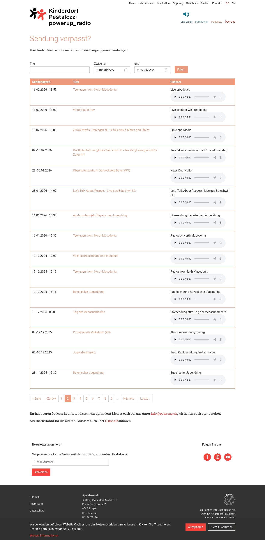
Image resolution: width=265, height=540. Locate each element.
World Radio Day (84, 110)
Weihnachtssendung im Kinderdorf (95, 256)
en (233, 3)
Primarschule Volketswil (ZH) (92, 332)
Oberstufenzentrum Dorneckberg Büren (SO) (101, 170)
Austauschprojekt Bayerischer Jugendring (100, 215)
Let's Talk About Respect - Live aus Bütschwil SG (104, 190)
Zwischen (100, 63)
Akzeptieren (195, 527)
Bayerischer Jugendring (88, 292)
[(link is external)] (207, 457)
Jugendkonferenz (84, 352)
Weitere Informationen (44, 535)
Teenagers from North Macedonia (95, 89)
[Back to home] (60, 17)
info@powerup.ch (164, 413)
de (227, 3)
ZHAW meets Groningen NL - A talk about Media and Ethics (111, 130)
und (136, 63)
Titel (33, 63)
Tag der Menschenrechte (89, 312)
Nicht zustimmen (222, 527)
